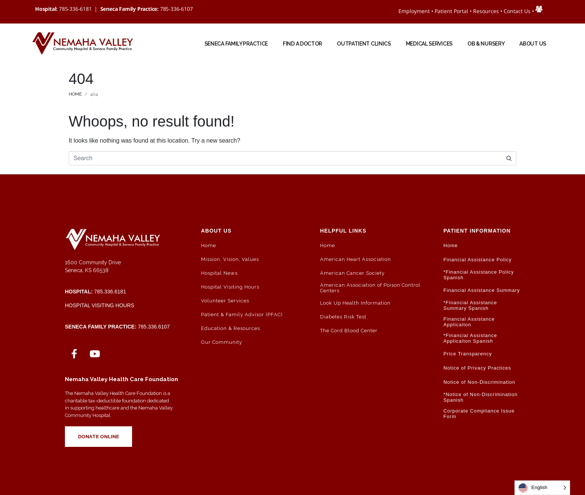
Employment (414, 11)
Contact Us (517, 11)
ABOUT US (532, 44)
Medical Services (429, 44)
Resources (486, 11)
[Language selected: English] (542, 487)
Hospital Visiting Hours (99, 305)
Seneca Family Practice (236, 44)
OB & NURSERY (485, 44)
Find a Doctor (302, 44)
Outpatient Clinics (364, 44)
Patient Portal (451, 11)
